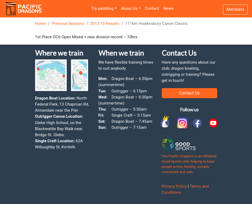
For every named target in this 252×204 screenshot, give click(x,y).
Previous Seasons (68, 23)
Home (40, 23)
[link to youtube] (213, 123)
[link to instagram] (181, 123)
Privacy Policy (174, 186)
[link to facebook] (197, 123)
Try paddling (102, 8)
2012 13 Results (104, 23)
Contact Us (189, 93)
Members (235, 9)
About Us (129, 8)
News (168, 8)
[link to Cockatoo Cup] (166, 123)
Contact (152, 8)
